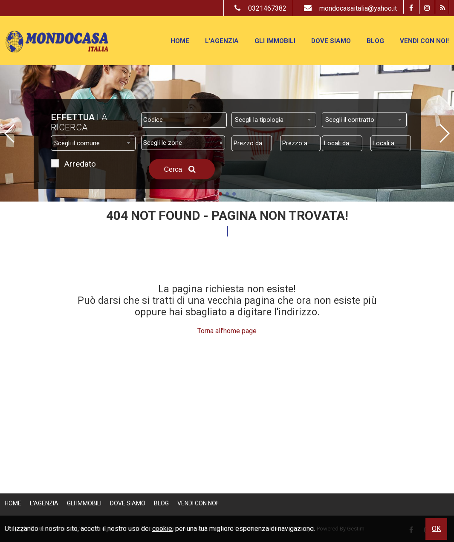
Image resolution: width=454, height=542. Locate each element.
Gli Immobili (274, 41)
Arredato (80, 165)
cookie (162, 529)
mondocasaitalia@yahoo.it (348, 8)
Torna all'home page (227, 331)
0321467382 (258, 8)
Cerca (182, 169)
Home (180, 41)
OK (436, 529)
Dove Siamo (331, 41)
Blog (375, 41)
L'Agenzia (222, 41)
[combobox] (273, 119)
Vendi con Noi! (424, 41)
